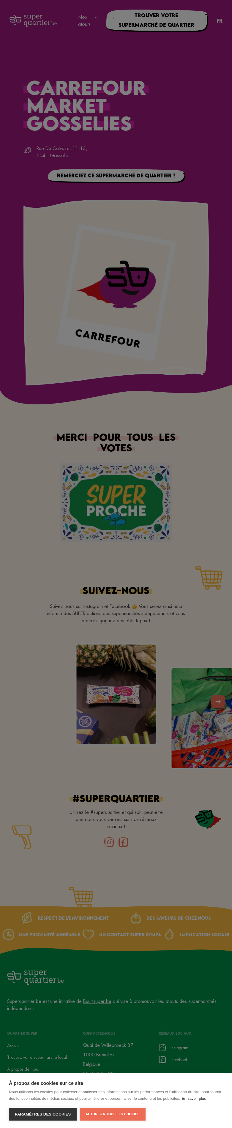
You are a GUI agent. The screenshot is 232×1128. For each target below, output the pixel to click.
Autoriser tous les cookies (112, 1114)
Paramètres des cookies (43, 1114)
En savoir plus (194, 1098)
